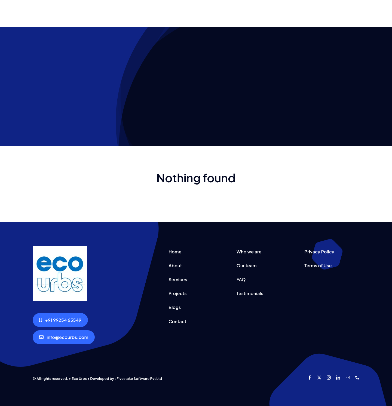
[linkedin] (338, 377)
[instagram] (329, 377)
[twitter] (319, 377)
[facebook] (310, 377)
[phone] (357, 377)
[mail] (348, 377)
